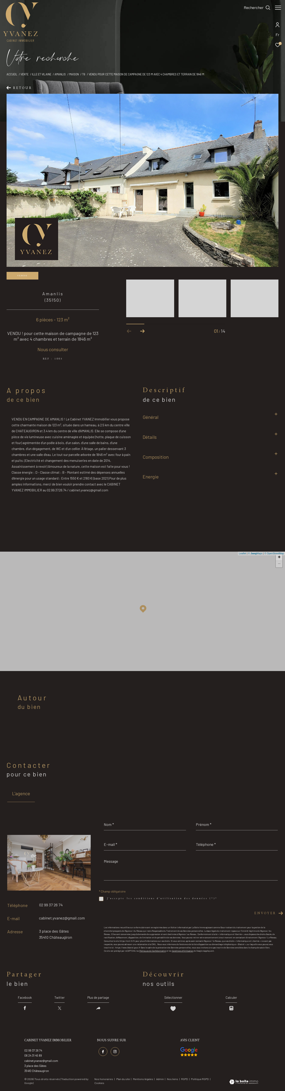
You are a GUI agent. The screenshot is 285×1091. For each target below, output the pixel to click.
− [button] (279, 564)
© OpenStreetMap (274, 553)
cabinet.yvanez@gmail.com (62, 918)
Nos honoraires (103, 1080)
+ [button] (279, 557)
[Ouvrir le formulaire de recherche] (255, 7)
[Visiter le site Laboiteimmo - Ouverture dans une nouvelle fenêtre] (244, 1083)
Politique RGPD (200, 1080)
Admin (160, 1080)
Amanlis (60, 74)
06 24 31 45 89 (33, 1056)
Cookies (99, 1084)
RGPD (184, 1080)
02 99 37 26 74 (51, 904)
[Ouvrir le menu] (278, 7)
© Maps (255, 553)
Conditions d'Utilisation (182, 951)
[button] (142, 331)
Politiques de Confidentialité (152, 951)
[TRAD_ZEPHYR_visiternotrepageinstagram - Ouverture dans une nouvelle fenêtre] (114, 1052)
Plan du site (123, 1080)
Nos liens (173, 1080)
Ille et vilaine (41, 74)
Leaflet (242, 553)
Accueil (12, 74)
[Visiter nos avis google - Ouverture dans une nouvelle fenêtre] (188, 1053)
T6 (83, 74)
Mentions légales (143, 1080)
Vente (24, 74)
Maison (74, 74)
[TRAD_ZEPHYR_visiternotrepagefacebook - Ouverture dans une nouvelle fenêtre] (102, 1052)
